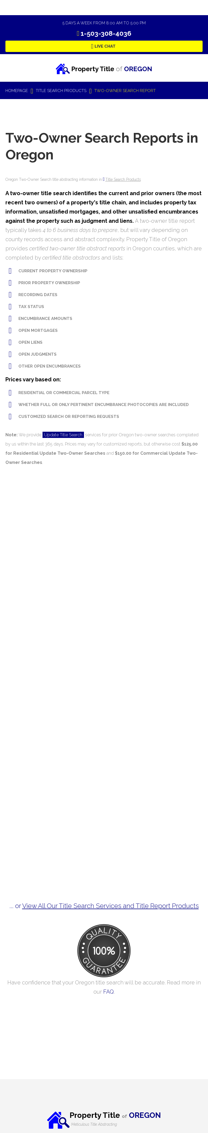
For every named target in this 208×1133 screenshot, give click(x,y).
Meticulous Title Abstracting (94, 1124)
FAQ (108, 991)
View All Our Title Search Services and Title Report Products (110, 906)
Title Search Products (123, 179)
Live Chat (105, 46)
